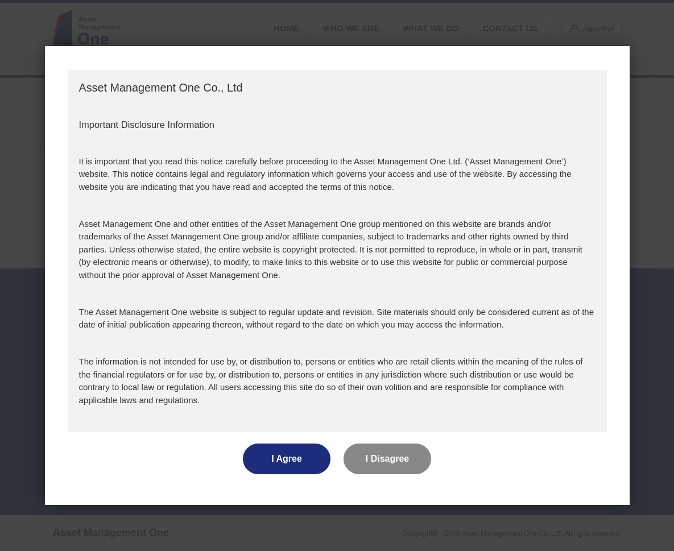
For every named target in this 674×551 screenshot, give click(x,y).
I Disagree (387, 458)
